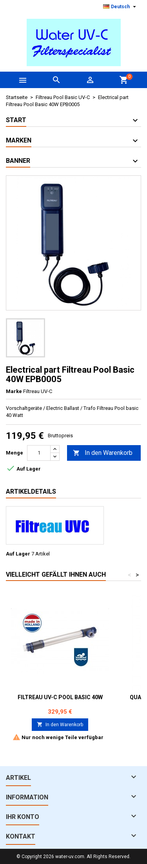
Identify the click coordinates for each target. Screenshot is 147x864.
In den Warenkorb (102, 453)
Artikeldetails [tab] (31, 491)
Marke (14, 391)
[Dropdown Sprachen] (120, 6)
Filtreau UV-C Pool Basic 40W (60, 697)
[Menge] (39, 453)
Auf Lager (18, 554)
